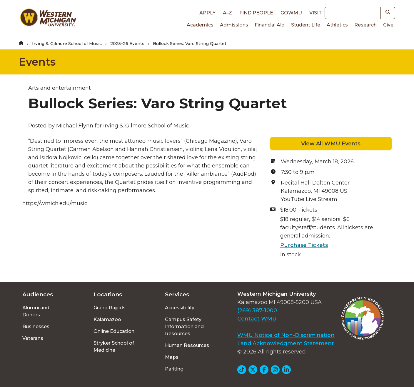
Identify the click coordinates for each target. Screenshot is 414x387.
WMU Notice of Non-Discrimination (286, 335)
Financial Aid (270, 25)
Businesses (35, 326)
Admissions (234, 25)
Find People (256, 13)
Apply (207, 13)
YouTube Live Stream (309, 199)
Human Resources (187, 345)
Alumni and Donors (35, 311)
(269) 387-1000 (257, 310)
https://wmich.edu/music (54, 203)
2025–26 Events (127, 43)
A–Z (227, 13)
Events (37, 61)
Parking (174, 369)
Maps (171, 357)
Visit (315, 13)
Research (365, 25)
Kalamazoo (107, 319)
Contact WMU (257, 318)
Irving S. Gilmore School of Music (67, 43)
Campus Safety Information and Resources (184, 326)
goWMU (291, 13)
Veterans (32, 338)
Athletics (337, 25)
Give (388, 25)
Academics (200, 25)
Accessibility (179, 307)
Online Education (114, 331)
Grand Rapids (110, 307)
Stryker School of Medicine (114, 346)
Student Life (305, 25)
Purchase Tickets (304, 245)
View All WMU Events (330, 143)
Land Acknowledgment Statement (285, 343)
